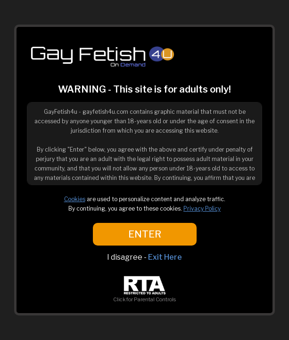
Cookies (74, 199)
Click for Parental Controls (144, 296)
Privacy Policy (202, 208)
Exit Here (165, 257)
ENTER (144, 234)
